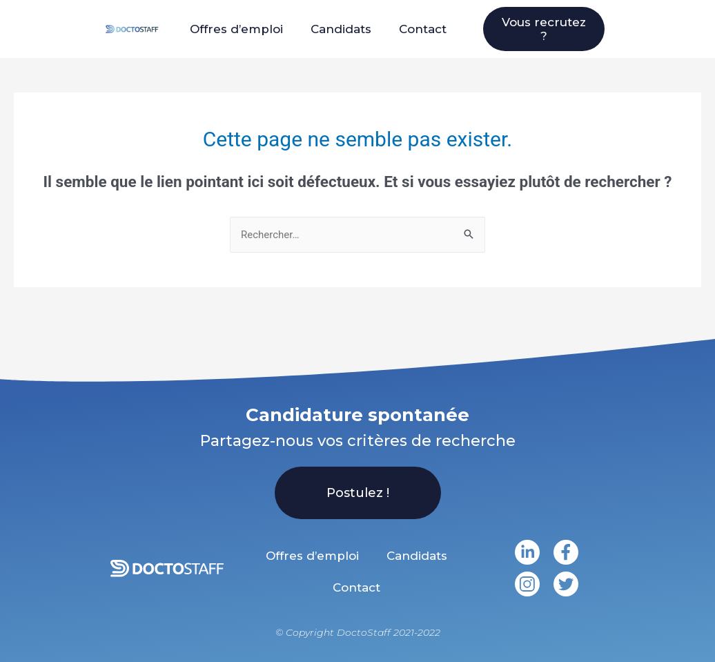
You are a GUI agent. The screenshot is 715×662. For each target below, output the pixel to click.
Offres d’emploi (236, 29)
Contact (423, 29)
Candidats (341, 29)
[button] (544, 29)
